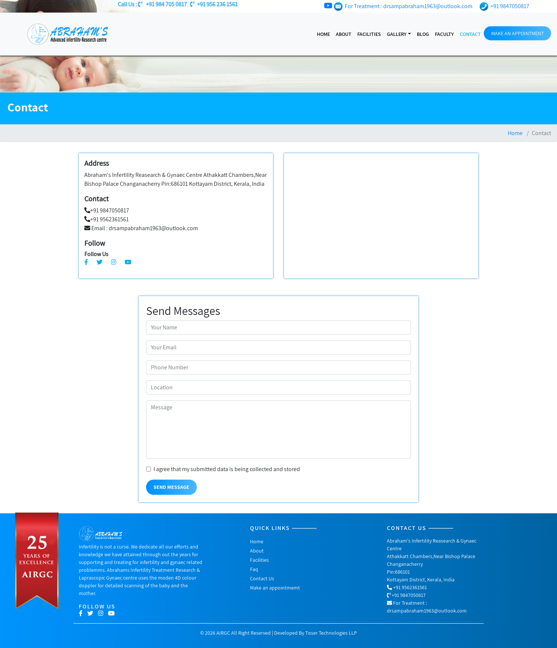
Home (323, 34)
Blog (423, 34)
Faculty (444, 34)
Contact (470, 34)
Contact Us (262, 578)
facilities (369, 34)
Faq (254, 569)
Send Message (171, 487)
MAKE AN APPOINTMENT (517, 33)
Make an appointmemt (275, 587)
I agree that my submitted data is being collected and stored (226, 469)
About (343, 34)
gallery (396, 34)
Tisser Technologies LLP (331, 632)
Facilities (259, 560)
